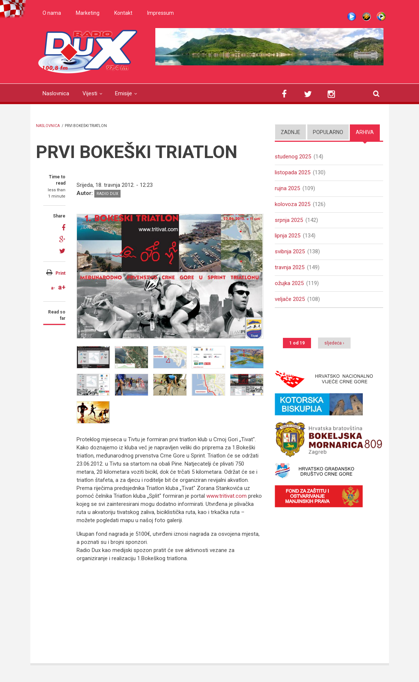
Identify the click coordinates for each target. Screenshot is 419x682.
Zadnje (290, 132)
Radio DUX (107, 193)
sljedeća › (334, 343)
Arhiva (365, 132)
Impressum (160, 13)
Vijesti (89, 93)
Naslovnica (56, 93)
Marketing (87, 13)
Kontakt (123, 13)
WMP (381, 16)
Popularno (328, 132)
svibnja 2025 (290, 251)
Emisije (123, 93)
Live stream (351, 16)
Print (60, 273)
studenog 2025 (293, 156)
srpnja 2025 (289, 220)
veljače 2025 (290, 299)
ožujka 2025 (289, 283)
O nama (52, 13)
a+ (61, 287)
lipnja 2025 (287, 235)
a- (53, 288)
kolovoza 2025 (292, 204)
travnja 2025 (289, 267)
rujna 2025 (287, 188)
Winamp (366, 16)
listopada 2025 (292, 172)
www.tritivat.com (226, 496)
